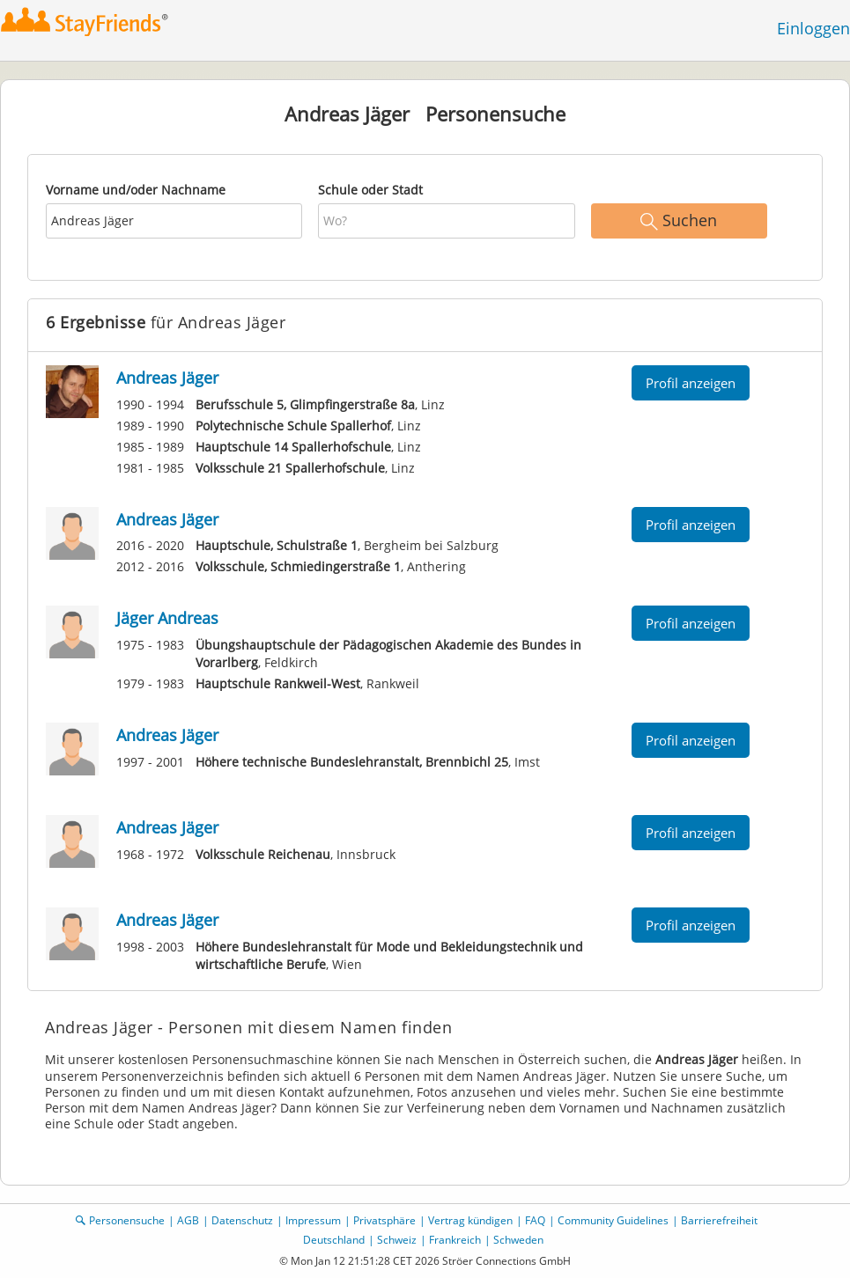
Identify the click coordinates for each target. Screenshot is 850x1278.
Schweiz (397, 1239)
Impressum (313, 1220)
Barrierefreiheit (719, 1220)
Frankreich (455, 1239)
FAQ (535, 1220)
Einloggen (813, 28)
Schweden (518, 1239)
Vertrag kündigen (470, 1220)
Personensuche (127, 1220)
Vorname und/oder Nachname (135, 189)
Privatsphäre (384, 1220)
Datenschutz (242, 1220)
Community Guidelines (613, 1220)
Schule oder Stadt (370, 189)
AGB (188, 1220)
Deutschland (334, 1239)
